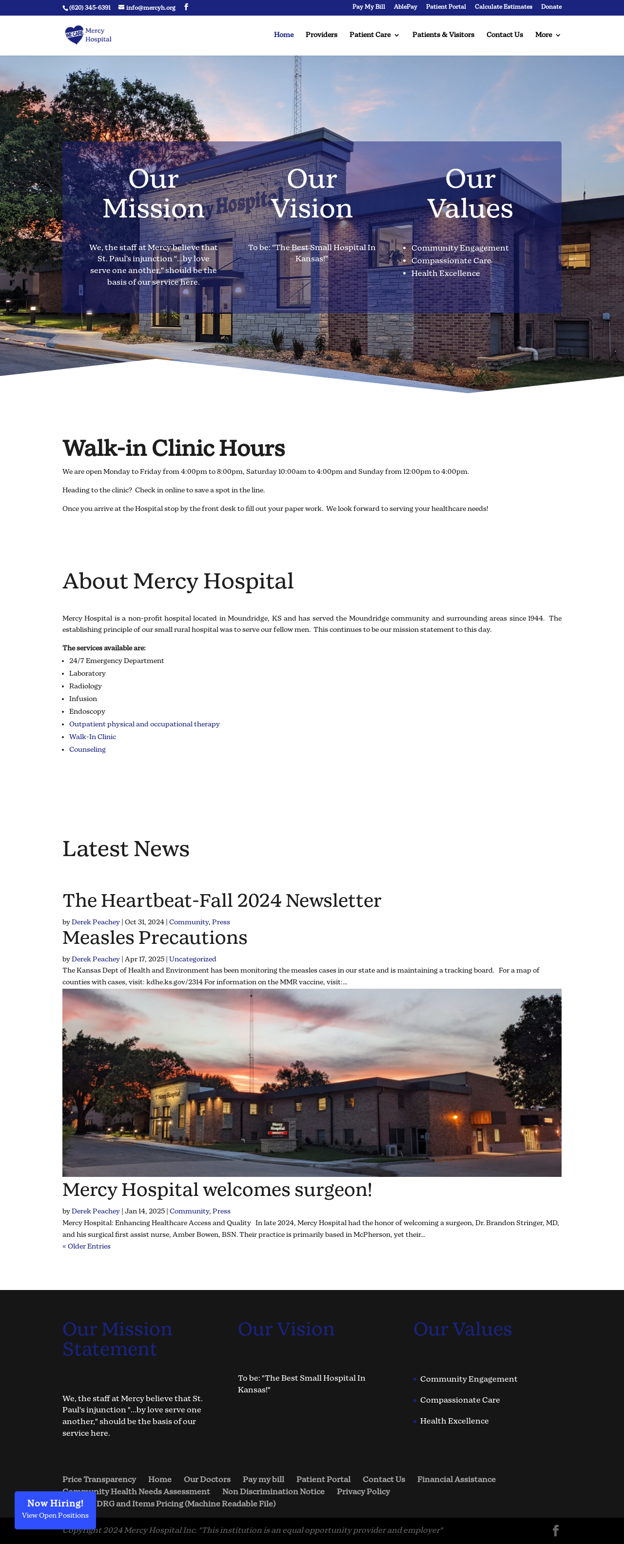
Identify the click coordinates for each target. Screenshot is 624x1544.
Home (283, 35)
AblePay (405, 7)
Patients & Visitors (443, 35)
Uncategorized (192, 959)
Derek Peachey (96, 922)
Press (221, 922)
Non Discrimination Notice (273, 1492)
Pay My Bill (368, 7)
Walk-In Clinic (92, 737)
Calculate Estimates (503, 7)
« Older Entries (86, 1246)
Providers (321, 35)
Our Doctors (207, 1480)
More (543, 35)
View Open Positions (55, 1509)
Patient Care (370, 35)
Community (189, 922)
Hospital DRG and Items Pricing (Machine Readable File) (168, 1504)
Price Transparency (99, 1480)
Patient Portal (446, 7)
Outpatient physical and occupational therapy (144, 724)
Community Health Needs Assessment (136, 1492)
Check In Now (103, 537)
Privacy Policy (363, 1492)
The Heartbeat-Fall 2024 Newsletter (222, 901)
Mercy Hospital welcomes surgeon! (217, 1190)
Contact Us (505, 35)
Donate (551, 7)
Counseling (87, 749)
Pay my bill (263, 1480)
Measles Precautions (155, 938)
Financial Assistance (456, 1480)
